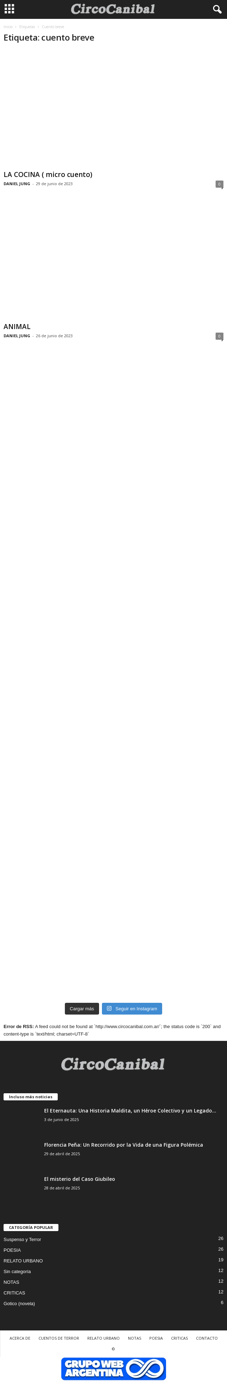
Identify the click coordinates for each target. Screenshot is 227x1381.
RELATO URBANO (23, 1260)
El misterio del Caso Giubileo (79, 1179)
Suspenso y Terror (22, 1239)
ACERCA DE (20, 1338)
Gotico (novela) (19, 1303)
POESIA (12, 1250)
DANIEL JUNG (17, 183)
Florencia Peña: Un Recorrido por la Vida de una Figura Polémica (123, 1144)
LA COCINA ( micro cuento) (48, 174)
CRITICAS (14, 1293)
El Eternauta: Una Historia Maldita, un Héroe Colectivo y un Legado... (130, 1110)
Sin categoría (17, 1271)
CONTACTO (207, 1338)
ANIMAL (17, 326)
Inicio (8, 26)
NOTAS (11, 1282)
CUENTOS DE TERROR (58, 1338)
